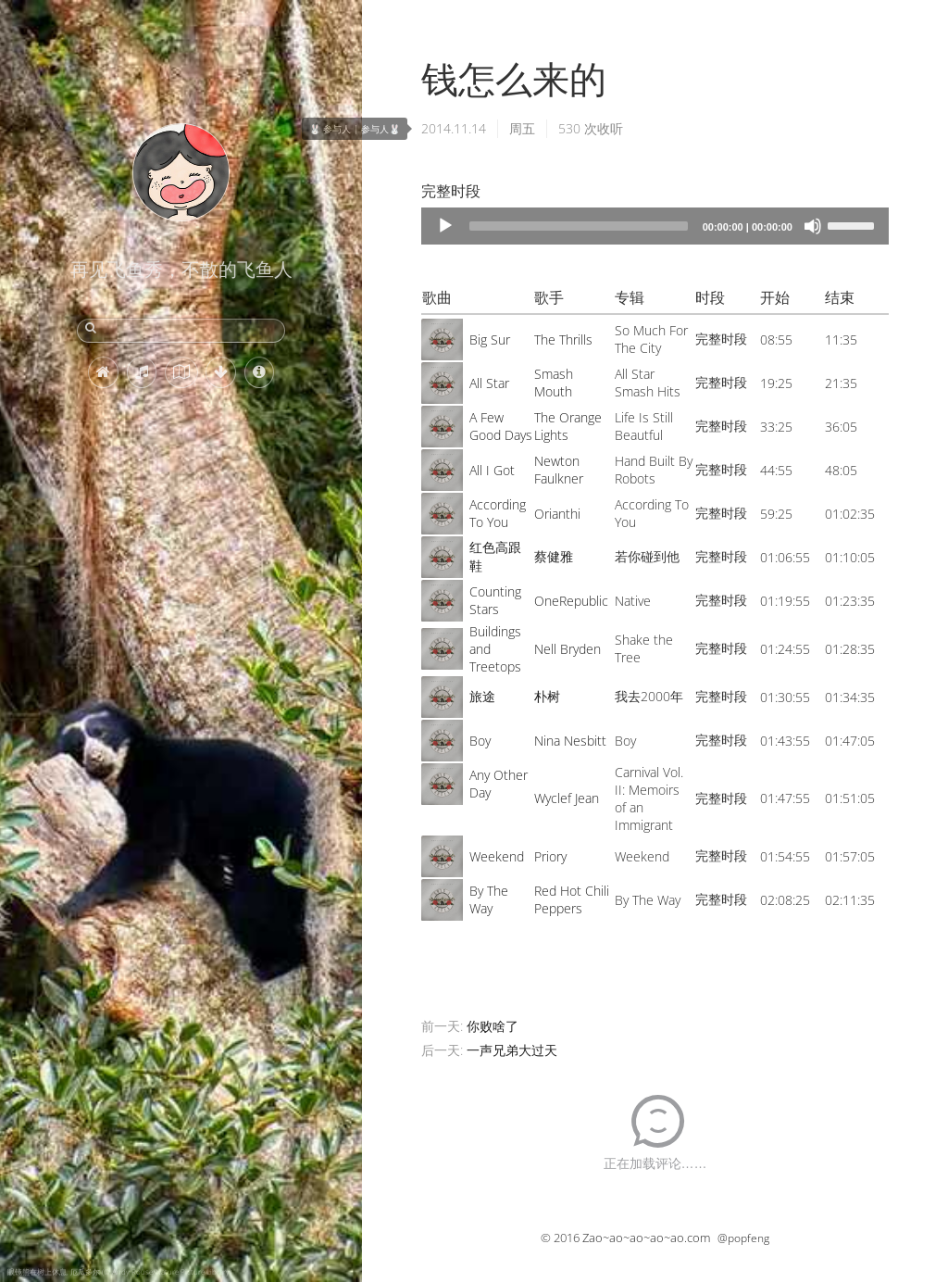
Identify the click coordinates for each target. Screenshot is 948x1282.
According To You (497, 513)
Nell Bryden (567, 649)
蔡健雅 (553, 556)
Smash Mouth (553, 382)
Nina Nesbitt (570, 740)
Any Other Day (498, 783)
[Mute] (813, 226)
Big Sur (489, 339)
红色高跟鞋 (495, 556)
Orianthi (557, 513)
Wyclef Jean (566, 798)
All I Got (492, 470)
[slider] (578, 226)
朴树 (547, 696)
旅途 (482, 696)
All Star (489, 383)
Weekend (496, 856)
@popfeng (743, 1238)
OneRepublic (571, 601)
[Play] (445, 226)
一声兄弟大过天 (512, 1050)
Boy (480, 740)
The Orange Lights (568, 426)
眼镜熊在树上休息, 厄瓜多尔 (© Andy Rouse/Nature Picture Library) (119, 1271)
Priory (550, 856)
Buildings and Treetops (495, 648)
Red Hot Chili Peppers (571, 899)
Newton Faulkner (558, 469)
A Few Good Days (500, 426)
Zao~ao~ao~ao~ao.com (646, 1237)
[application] (655, 226)
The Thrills (563, 339)
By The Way (488, 899)
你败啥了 (492, 1026)
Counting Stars (495, 600)
